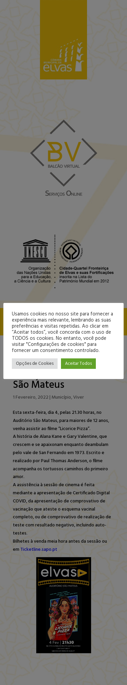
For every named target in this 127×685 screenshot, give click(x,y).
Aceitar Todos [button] (78, 363)
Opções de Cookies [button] (35, 363)
